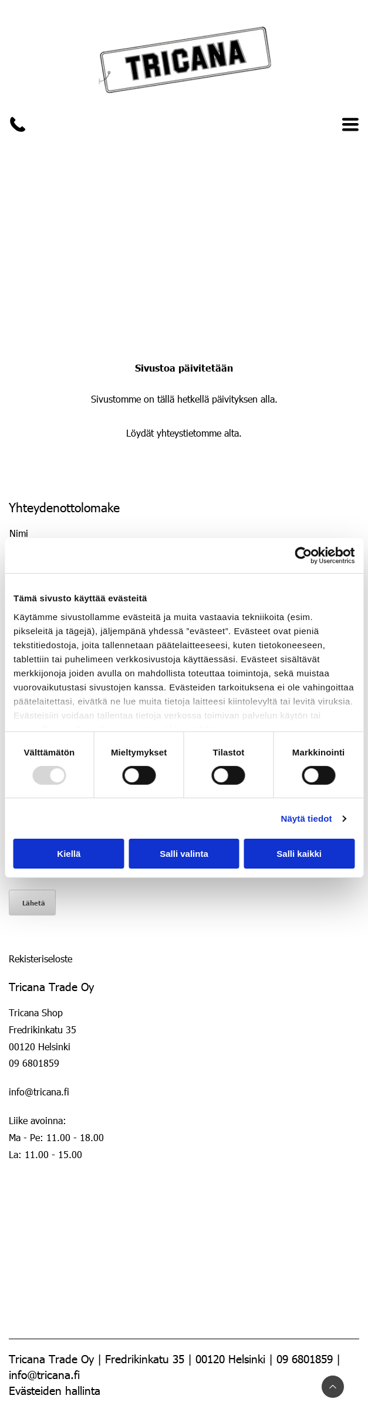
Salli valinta (184, 854)
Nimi (18, 533)
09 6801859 (34, 1063)
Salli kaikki (299, 854)
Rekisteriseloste (40, 958)
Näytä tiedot (306, 818)
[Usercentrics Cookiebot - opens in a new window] (303, 555)
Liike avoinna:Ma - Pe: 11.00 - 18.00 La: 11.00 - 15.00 (58, 1137)
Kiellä (68, 854)
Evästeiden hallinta (54, 1390)
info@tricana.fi (39, 1091)
